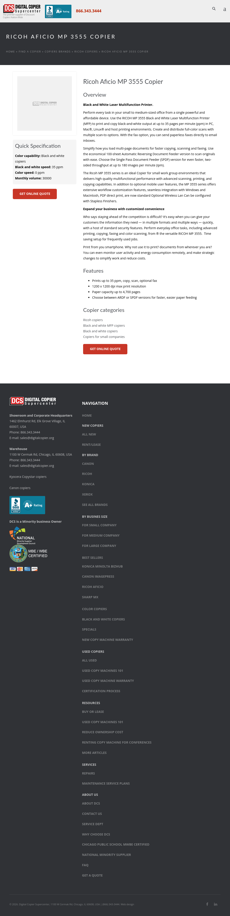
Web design (127, 904)
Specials (89, 629)
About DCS (91, 803)
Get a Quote (92, 875)
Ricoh (87, 474)
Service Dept (92, 824)
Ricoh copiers (86, 51)
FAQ (85, 865)
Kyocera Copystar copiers (27, 476)
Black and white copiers (100, 331)
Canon (88, 463)
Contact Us (92, 814)
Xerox (87, 494)
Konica (88, 484)
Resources (91, 703)
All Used (89, 660)
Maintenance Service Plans (106, 783)
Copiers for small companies (104, 337)
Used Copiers (93, 651)
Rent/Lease (91, 444)
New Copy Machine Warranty (107, 640)
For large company (99, 546)
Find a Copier (30, 51)
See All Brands (95, 505)
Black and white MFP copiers (104, 325)
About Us (90, 794)
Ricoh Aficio (92, 587)
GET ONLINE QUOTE (35, 193)
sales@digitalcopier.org (37, 438)
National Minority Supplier (106, 855)
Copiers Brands (58, 51)
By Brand (90, 455)
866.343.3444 (88, 10)
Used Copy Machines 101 (102, 670)
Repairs (88, 773)
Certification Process (101, 691)
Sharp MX (90, 597)
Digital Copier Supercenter (34, 904)
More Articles (94, 753)
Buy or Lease (93, 711)
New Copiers (92, 426)
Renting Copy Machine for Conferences (116, 742)
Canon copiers (19, 488)
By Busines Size (94, 516)
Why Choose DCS (96, 834)
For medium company (100, 535)
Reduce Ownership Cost (102, 732)
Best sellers (92, 557)
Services (89, 764)
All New (89, 434)
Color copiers (94, 609)
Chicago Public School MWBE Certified (115, 844)
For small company (99, 525)
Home (10, 51)
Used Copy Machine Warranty (108, 681)
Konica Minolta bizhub (102, 566)
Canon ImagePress (98, 576)
